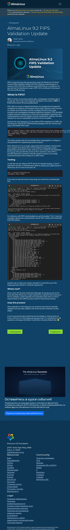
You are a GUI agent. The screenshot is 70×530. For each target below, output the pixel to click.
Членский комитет (15, 522)
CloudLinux (47, 293)
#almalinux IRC (42, 479)
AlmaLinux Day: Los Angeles (25, 10)
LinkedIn (39, 477)
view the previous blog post (30, 82)
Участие (10, 475)
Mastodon (40, 472)
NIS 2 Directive (45, 108)
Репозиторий (12, 470)
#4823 (9, 311)
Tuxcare (12, 152)
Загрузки (11, 472)
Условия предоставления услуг (20, 506)
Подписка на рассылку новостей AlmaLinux (24, 413)
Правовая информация (17, 499)
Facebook (40, 475)
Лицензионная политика (17, 508)
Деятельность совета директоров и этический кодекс (20, 519)
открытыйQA (12, 486)
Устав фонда (12, 515)
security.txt (11, 479)
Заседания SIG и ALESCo (46, 465)
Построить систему (15, 489)
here (23, 90)
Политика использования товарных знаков (18, 512)
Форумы (39, 463)
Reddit (39, 467)
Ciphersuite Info (13, 285)
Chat (38, 460)
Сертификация (13, 460)
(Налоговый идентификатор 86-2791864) (43, 529)
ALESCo (10, 463)
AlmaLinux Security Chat (35, 318)
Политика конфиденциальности (16, 502)
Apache (49, 164)
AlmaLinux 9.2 (25, 122)
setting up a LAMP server (50, 166)
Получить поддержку (45, 458)
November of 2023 (50, 148)
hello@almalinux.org (15, 452)
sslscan (37, 285)
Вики (9, 458)
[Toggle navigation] (60, 4)
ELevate (10, 477)
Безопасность (13, 491)
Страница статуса (14, 484)
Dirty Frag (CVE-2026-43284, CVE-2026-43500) (48, 12)
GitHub (10, 465)
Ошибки (10, 467)
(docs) (9, 126)
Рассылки (11, 482)
